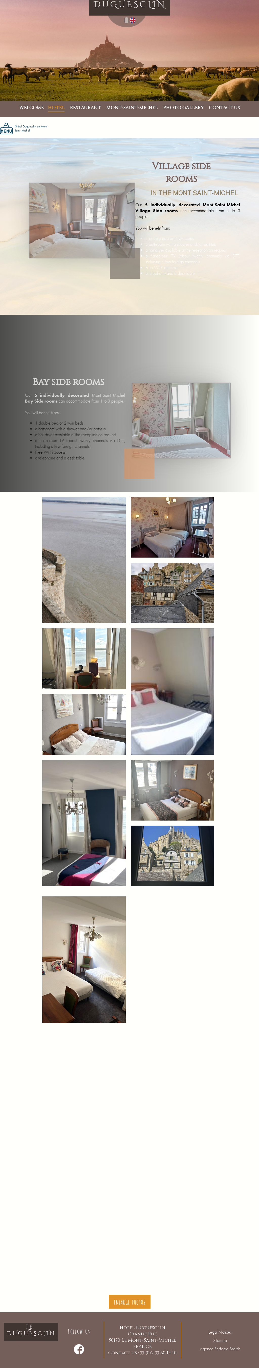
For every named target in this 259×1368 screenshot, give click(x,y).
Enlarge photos (129, 1301)
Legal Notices (220, 1332)
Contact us (224, 108)
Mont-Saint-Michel (221, 205)
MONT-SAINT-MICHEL (132, 108)
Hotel (56, 108)
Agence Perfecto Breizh (220, 1349)
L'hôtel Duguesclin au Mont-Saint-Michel (24, 128)
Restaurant (85, 108)
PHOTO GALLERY (183, 108)
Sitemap (220, 1340)
